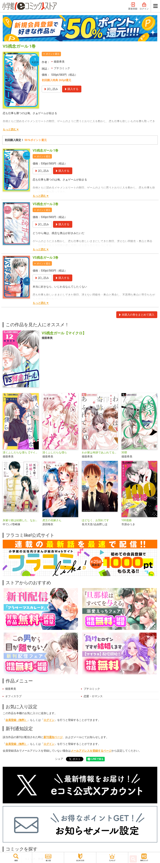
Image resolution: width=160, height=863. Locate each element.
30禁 (124, 452)
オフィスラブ (13, 696)
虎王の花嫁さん (51, 520)
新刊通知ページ (53, 737)
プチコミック (62, 68)
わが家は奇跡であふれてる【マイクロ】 (100, 452)
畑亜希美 (59, 61)
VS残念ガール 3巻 (45, 257)
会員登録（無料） (16, 720)
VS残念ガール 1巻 (45, 150)
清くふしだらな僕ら (54, 452)
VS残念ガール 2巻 (45, 204)
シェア (59, 758)
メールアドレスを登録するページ (91, 750)
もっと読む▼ (11, 129)
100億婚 (126, 520)
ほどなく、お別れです (95, 520)
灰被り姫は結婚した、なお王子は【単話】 (21, 520)
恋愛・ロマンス (93, 696)
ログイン (144, 6)
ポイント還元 (52, 54)
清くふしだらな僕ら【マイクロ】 (21, 452)
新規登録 (132, 6)
